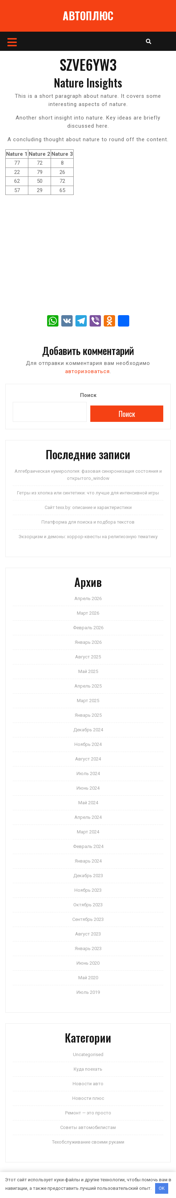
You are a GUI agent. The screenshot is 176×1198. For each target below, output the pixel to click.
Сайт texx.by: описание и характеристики (88, 507)
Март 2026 (88, 613)
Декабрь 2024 (88, 729)
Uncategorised (88, 1054)
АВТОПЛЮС (88, 15)
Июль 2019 (88, 992)
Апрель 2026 (88, 598)
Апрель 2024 (88, 817)
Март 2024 (88, 831)
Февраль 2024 (88, 846)
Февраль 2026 (88, 627)
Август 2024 (88, 759)
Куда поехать (88, 1069)
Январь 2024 (88, 861)
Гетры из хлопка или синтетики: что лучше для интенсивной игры (88, 492)
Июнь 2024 (88, 788)
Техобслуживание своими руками (88, 1142)
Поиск (88, 395)
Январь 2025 (88, 715)
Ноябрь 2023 (88, 890)
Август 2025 (88, 656)
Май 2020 (88, 977)
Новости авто (88, 1083)
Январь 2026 (88, 642)
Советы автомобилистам (88, 1127)
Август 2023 (88, 934)
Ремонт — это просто (88, 1112)
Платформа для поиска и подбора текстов (88, 522)
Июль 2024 (88, 773)
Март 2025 (88, 700)
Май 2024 (88, 802)
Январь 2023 (88, 948)
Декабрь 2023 (88, 875)
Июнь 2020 (88, 963)
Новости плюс (88, 1098)
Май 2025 (88, 671)
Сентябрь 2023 (88, 919)
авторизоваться (87, 371)
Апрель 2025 (88, 686)
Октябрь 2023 (88, 904)
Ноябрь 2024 (88, 744)
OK (162, 1188)
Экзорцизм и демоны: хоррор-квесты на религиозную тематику (88, 536)
